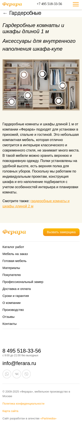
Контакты (9, 324)
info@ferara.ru (19, 363)
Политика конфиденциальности (23, 403)
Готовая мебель (14, 261)
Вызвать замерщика (61, 232)
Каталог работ (13, 247)
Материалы (11, 268)
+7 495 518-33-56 (49, 4)
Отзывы (8, 317)
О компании (11, 303)
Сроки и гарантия (15, 296)
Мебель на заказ (15, 254)
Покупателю (11, 275)
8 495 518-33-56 (21, 351)
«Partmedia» (48, 418)
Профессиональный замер (22, 282)
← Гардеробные (21, 13)
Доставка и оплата (16, 289)
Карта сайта (10, 411)
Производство (13, 310)
